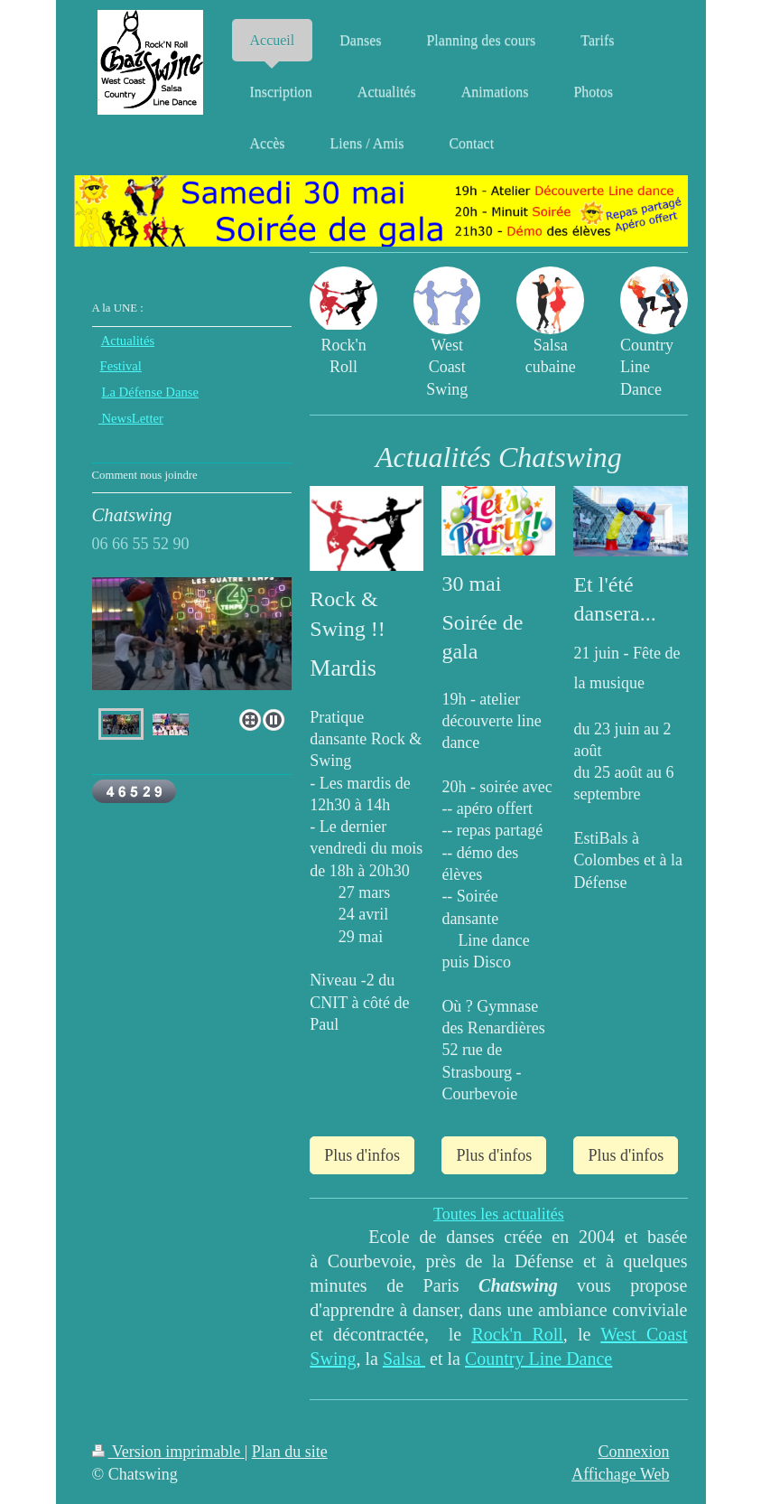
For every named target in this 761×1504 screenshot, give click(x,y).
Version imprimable (168, 1452)
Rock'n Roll (516, 1334)
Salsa (404, 1359)
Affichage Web (620, 1474)
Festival (121, 366)
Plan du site (290, 1452)
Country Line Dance (538, 1359)
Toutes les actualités (498, 1214)
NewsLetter (130, 418)
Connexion (634, 1452)
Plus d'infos (362, 1155)
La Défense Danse (150, 392)
